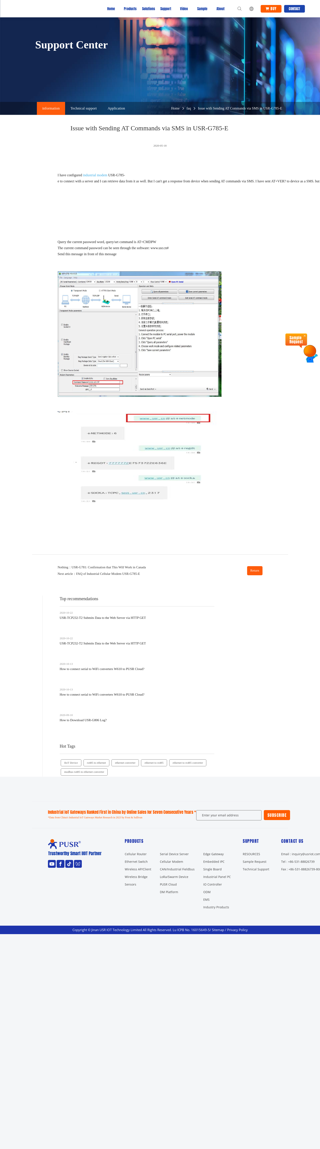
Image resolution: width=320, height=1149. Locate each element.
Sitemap (218, 930)
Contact (294, 8)
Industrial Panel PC (217, 877)
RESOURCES (251, 854)
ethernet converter (125, 762)
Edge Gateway (213, 854)
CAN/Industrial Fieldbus (177, 869)
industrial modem (95, 175)
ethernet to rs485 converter (188, 762)
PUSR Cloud (168, 884)
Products (129, 8)
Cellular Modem (171, 862)
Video (184, 8)
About (221, 8)
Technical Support (256, 869)
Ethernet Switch (136, 862)
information (51, 108)
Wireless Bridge (136, 877)
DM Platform (169, 892)
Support (165, 8)
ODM (207, 892)
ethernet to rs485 (153, 762)
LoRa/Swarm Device (174, 877)
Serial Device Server (174, 854)
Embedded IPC (214, 862)
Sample (202, 8)
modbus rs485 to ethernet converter (84, 771)
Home (111, 8)
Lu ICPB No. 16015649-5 (191, 930)
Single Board (212, 869)
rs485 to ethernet (96, 762)
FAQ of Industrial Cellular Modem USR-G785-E (108, 573)
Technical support (84, 108)
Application (116, 108)
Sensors (130, 884)
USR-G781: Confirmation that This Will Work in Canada (109, 567)
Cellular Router (136, 854)
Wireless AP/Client (138, 869)
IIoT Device (71, 762)
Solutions (147, 8)
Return (254, 570)
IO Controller (212, 884)
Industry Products (216, 907)
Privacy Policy (237, 930)
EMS (206, 899)
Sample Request (254, 862)
